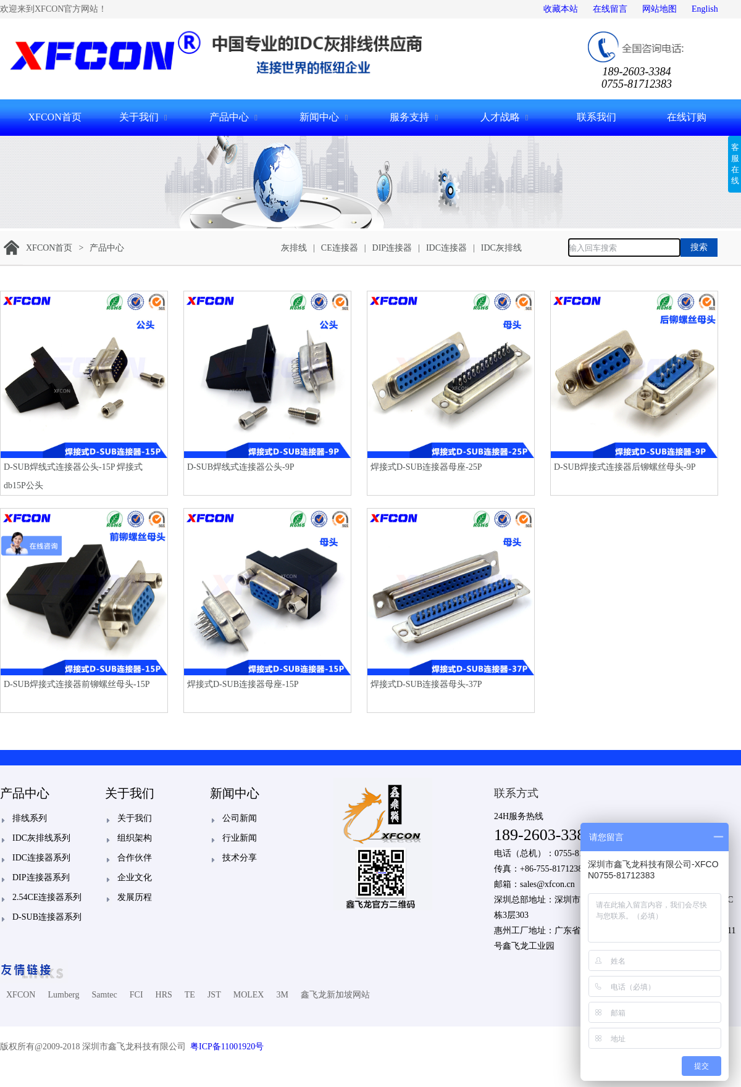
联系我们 (596, 117)
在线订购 (686, 117)
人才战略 (500, 117)
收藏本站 (560, 9)
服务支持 (409, 117)
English (705, 9)
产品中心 (229, 117)
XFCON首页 (54, 117)
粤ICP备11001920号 (227, 1046)
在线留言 (610, 9)
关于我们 (139, 117)
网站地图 (659, 9)
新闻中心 (319, 117)
